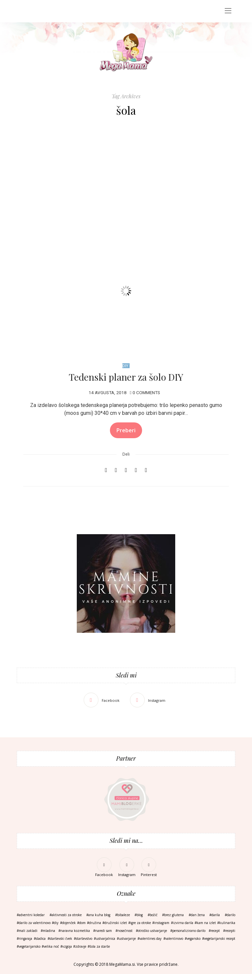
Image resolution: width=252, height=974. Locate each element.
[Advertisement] (126, 176)
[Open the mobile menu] (228, 11)
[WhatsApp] (136, 470)
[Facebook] (106, 470)
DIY (125, 365)
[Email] (126, 470)
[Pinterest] (116, 470)
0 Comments (146, 392)
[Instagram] (149, 700)
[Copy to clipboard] (146, 470)
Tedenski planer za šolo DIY (126, 377)
